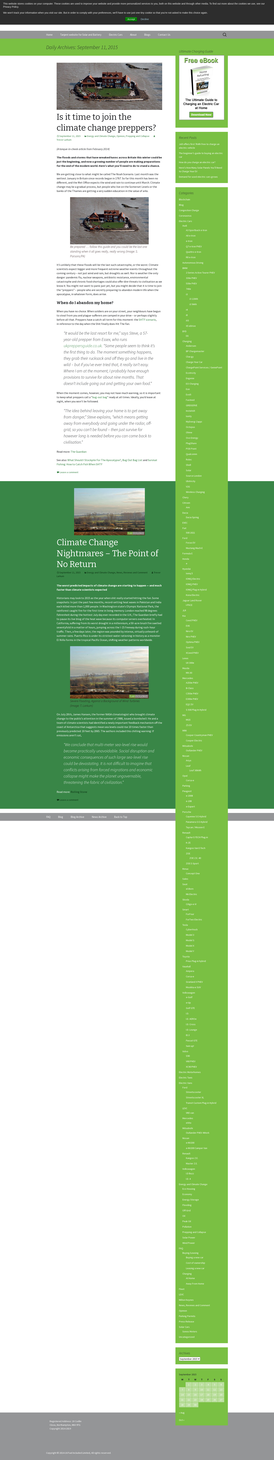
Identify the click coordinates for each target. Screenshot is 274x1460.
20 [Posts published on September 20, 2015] (221, 1394)
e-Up (188, 1002)
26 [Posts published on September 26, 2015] (214, 1399)
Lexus (185, 658)
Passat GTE (191, 1040)
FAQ (181, 1248)
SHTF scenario (147, 319)
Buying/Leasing (190, 1252)
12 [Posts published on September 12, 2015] (214, 1389)
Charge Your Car (194, 362)
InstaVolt (190, 410)
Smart (185, 909)
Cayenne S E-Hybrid (196, 816)
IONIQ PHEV (192, 584)
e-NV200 (190, 1142)
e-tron (189, 241)
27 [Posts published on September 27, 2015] (221, 1399)
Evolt (188, 394)
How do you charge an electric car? (197, 162)
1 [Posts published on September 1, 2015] (188, 1384)
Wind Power (188, 1242)
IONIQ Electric (193, 578)
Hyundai (186, 568)
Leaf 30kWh (195, 770)
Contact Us (164, 34)
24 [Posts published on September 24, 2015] (201, 1399)
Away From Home (195, 1283)
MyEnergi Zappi (194, 421)
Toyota (186, 956)
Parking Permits (187, 1316)
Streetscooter (193, 1092)
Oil (183, 1215)
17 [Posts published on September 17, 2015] (201, 1394)
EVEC (185, 522)
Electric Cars (115, 34)
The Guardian (78, 451)
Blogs (147, 34)
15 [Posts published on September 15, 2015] (189, 1394)
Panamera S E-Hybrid (196, 821)
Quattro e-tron (193, 251)
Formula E (187, 553)
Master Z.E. (191, 1163)
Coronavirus (185, 215)
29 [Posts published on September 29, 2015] (189, 1404)
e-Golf (189, 997)
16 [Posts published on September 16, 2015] (195, 1394)
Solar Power (188, 1237)
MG (184, 715)
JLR (184, 610)
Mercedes (187, 678)
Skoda (185, 899)
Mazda (185, 668)
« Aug (182, 1412)
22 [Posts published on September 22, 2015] (189, 1399)
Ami (188, 507)
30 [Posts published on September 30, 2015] (195, 1404)
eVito (188, 1122)
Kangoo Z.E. (192, 1158)
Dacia (185, 512)
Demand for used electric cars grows (198, 176)
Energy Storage (190, 1199)
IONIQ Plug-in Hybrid (196, 589)
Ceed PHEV (191, 620)
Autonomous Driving (192, 262)
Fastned (190, 400)
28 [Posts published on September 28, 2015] (182, 1404)
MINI (184, 730)
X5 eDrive (191, 325)
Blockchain (184, 199)
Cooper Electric (194, 740)
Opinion (121, 136)
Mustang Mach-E (194, 548)
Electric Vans (185, 1083)
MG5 (188, 719)
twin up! (190, 1045)
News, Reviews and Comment (132, 572)
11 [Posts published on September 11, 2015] (208, 1389)
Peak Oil (186, 1221)
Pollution (187, 1226)
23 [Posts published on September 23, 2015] (195, 1399)
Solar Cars (184, 1326)
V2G (188, 486)
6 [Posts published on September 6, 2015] (221, 1384)
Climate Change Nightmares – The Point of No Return (107, 553)
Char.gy (190, 356)
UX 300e (190, 662)
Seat (184, 884)
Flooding (187, 1205)
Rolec (189, 459)
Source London (194, 475)
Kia (184, 615)
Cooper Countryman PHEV (199, 735)
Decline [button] (145, 19)
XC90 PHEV (191, 1066)
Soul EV (189, 647)
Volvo (185, 1051)
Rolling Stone (79, 792)
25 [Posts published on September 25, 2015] (208, 1399)
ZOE (188, 853)
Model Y (190, 951)
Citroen (186, 502)
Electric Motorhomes (190, 1072)
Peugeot (187, 791)
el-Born (189, 888)
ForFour (190, 914)
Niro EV (189, 631)
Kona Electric (193, 595)
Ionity (189, 416)
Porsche (186, 811)
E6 (187, 335)
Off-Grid (186, 1210)
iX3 (187, 320)
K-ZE (188, 842)
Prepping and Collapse (137, 136)
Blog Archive (77, 817)
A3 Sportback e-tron (196, 230)
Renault (186, 832)
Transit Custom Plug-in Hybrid (201, 1102)
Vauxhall (186, 966)
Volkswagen (188, 992)
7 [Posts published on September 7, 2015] (182, 1389)
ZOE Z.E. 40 (195, 858)
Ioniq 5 (189, 573)
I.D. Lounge (191, 1029)
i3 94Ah (193, 304)
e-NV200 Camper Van (196, 1148)
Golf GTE (190, 1008)
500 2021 (190, 532)
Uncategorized (186, 1336)
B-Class (190, 688)
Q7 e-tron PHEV (194, 246)
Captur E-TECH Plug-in (197, 837)
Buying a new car (194, 1257)
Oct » (181, 1420)
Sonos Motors (189, 1331)
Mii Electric (191, 894)
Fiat (184, 528)
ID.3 (188, 1035)
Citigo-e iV (191, 904)
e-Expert (190, 806)
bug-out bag (99, 397)
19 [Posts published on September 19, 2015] (214, 1394)
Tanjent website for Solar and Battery (80, 34)
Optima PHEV (192, 642)
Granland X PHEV (194, 981)
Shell (188, 464)
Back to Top (120, 817)
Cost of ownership (195, 1262)
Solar (188, 470)
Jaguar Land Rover (192, 600)
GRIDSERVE (191, 405)
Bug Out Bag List (132, 460)
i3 (187, 294)
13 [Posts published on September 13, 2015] (221, 1389)
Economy (187, 1194)
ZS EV (189, 725)
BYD (184, 331)
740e (188, 288)
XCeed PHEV (192, 652)
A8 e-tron (191, 235)
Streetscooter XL (195, 1097)
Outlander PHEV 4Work (197, 1132)
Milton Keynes (186, 1299)
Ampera (190, 971)
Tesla (185, 924)
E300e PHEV (192, 698)
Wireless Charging (195, 492)
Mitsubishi (187, 745)
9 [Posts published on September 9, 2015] (195, 1389)
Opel (185, 775)
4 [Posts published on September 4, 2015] (208, 1384)
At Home (190, 1278)
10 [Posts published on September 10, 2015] (201, 1389)
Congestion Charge (189, 210)
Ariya (188, 760)
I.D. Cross (191, 1024)
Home (49, 34)
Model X (190, 945)
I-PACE (189, 605)
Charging (187, 341)
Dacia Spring (192, 517)
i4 (187, 309)
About (133, 34)
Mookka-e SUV (193, 987)
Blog (181, 204)
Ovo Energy (192, 437)
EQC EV (189, 704)
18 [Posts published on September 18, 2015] (208, 1394)
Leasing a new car (195, 1268)
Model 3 (190, 934)
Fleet (181, 1289)
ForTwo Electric (194, 919)
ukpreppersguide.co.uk (83, 345)
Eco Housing (188, 1188)
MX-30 (189, 672)
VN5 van (190, 1112)
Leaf (188, 765)
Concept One (193, 873)
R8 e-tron (191, 257)
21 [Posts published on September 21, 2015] (182, 1399)
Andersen (191, 345)
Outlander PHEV (194, 750)
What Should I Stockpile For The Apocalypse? (94, 460)
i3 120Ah (193, 298)
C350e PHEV (192, 693)
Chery (185, 497)
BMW (185, 268)
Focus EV (190, 542)
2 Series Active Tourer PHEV (200, 272)
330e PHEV (191, 278)
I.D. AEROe (191, 1018)
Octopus (190, 427)
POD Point (191, 448)
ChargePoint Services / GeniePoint (204, 367)
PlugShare (191, 443)
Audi (184, 225)
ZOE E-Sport (192, 863)
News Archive (99, 817)
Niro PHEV (191, 636)
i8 (187, 315)
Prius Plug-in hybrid (196, 961)
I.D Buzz (190, 1173)
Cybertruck (192, 929)
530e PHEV (191, 283)
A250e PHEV (192, 682)
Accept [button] (131, 19)
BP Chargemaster (195, 351)
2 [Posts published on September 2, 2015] (195, 1384)
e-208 (189, 801)
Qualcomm (191, 454)
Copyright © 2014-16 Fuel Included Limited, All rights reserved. (78, 1452)
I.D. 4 (188, 1178)
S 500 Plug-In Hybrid (196, 709)
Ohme (189, 432)
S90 (188, 1055)
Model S (190, 940)
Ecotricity (191, 372)
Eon (188, 389)
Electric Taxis (185, 1077)
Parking (186, 785)
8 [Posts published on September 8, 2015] (188, 1389)
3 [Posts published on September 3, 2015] (201, 1384)
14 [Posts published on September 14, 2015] (182, 1394)
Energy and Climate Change (101, 136)
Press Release (186, 1321)
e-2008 (189, 795)
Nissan (185, 755)
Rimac (185, 868)
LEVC (184, 1108)
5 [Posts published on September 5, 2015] (214, 1384)
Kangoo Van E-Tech (195, 848)
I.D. (187, 1013)
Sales (185, 878)
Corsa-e (190, 780)
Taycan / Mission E (195, 827)
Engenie (190, 378)
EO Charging (192, 383)
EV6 (188, 625)
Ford (184, 538)
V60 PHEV (190, 1061)
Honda (185, 558)
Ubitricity (190, 481)
